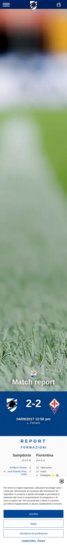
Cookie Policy (29, 541)
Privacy (41, 541)
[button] (61, 481)
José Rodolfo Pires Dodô (17, 473)
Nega (33, 523)
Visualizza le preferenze (33, 533)
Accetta (33, 513)
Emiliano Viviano (18, 467)
